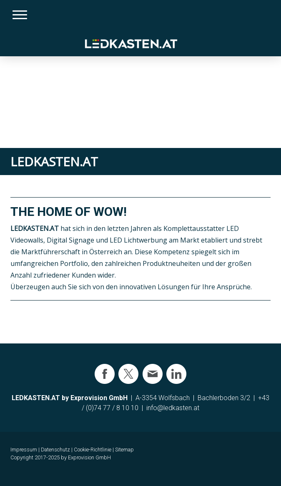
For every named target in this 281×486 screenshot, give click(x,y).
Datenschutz (55, 449)
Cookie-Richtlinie (92, 449)
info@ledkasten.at (172, 408)
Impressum (23, 449)
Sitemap (124, 449)
